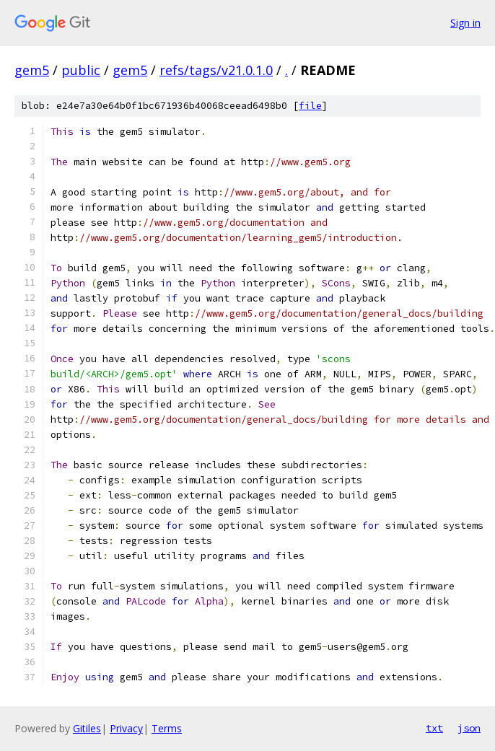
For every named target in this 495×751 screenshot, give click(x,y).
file (310, 106)
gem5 (31, 70)
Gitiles (87, 728)
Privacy (126, 728)
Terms (167, 728)
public (80, 70)
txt (434, 727)
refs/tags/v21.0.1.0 (216, 70)
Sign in (465, 23)
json (469, 727)
